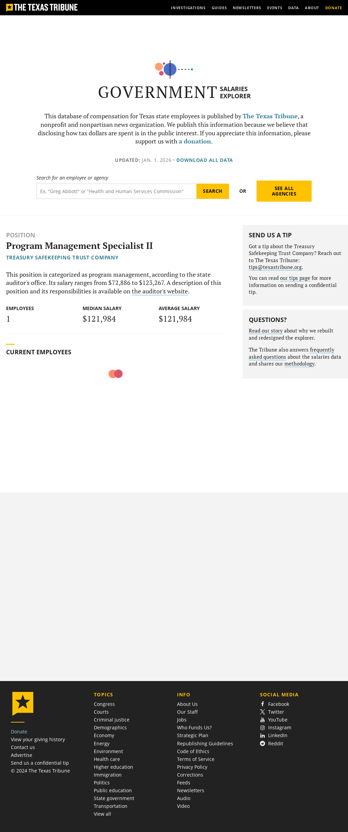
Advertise (21, 755)
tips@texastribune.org (275, 267)
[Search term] (116, 191)
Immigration (108, 774)
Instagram (275, 727)
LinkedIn (274, 735)
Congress (104, 704)
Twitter (272, 712)
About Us (187, 704)
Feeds (183, 782)
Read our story (266, 330)
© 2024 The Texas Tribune (40, 770)
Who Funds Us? (194, 727)
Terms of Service (195, 759)
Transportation (110, 806)
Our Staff (187, 712)
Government (158, 92)
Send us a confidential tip (40, 763)
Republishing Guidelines (205, 743)
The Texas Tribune (270, 116)
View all (102, 814)
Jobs (182, 719)
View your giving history (38, 739)
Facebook (274, 704)
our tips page (295, 278)
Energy (101, 743)
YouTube (274, 719)
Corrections (190, 774)
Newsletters (190, 790)
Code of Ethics (193, 751)
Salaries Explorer (235, 92)
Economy (104, 735)
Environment (108, 751)
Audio (183, 798)
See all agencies (284, 191)
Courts (101, 712)
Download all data (204, 160)
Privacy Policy (192, 767)
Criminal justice (111, 719)
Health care (107, 759)
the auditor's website (160, 291)
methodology (299, 363)
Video (183, 806)
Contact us (23, 747)
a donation (195, 141)
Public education (113, 790)
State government (114, 798)
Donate (19, 731)
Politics (102, 782)
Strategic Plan (192, 735)
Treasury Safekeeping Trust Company (62, 257)
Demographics (110, 727)
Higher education (113, 767)
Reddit (271, 743)
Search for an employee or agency (72, 178)
